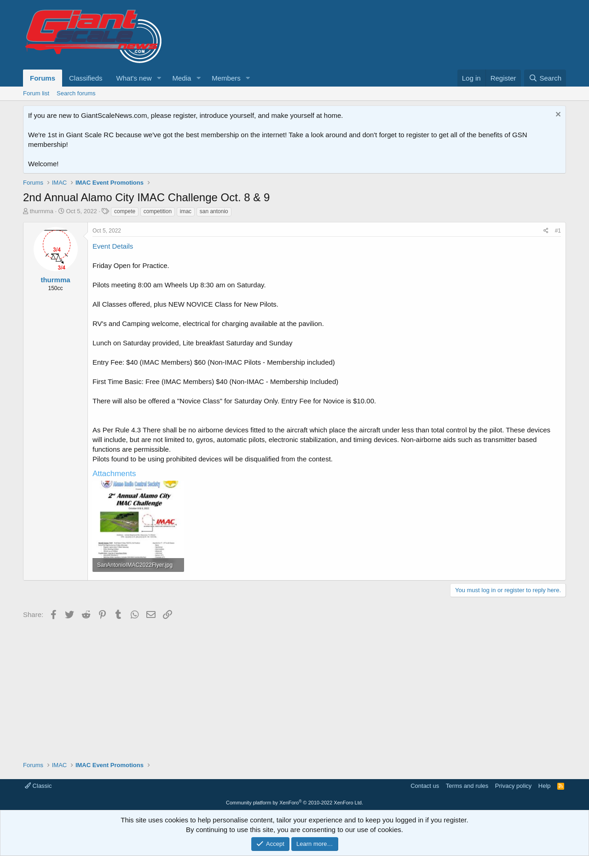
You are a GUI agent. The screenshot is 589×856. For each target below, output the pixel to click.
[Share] (546, 231)
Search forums (76, 93)
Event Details (112, 246)
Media (181, 78)
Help (544, 785)
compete (124, 211)
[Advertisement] (294, 687)
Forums (42, 78)
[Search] (545, 78)
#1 (558, 230)
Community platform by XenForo (294, 802)
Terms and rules (467, 785)
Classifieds (86, 78)
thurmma (41, 211)
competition (158, 211)
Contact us (424, 785)
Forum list (36, 93)
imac (185, 211)
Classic (38, 785)
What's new (134, 78)
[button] (158, 78)
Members (226, 78)
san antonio (214, 211)
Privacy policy (513, 785)
